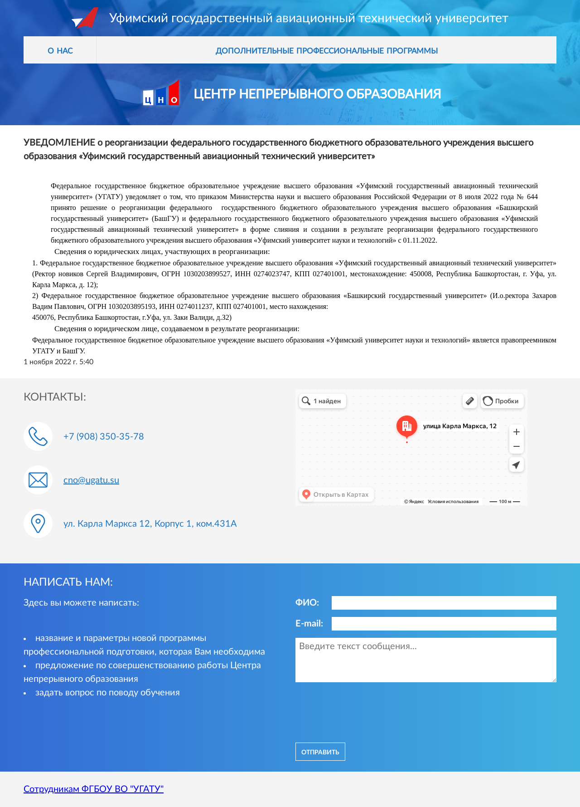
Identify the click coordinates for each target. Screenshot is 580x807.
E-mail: (309, 623)
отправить (320, 751)
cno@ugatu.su (91, 480)
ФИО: (307, 602)
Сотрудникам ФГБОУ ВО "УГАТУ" (94, 789)
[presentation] (364, 711)
